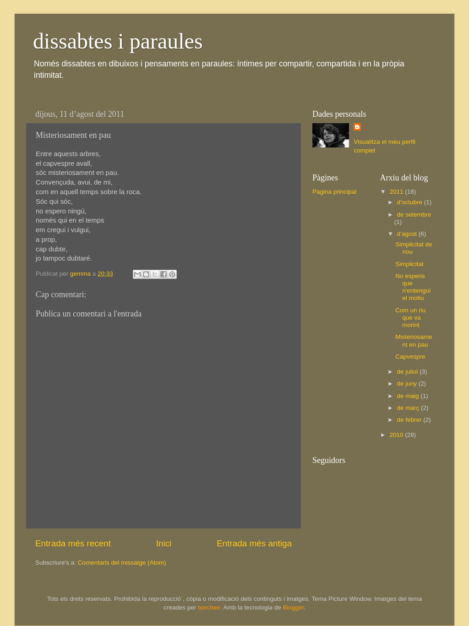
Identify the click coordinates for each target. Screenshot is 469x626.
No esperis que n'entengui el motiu (413, 287)
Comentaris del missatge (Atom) (122, 562)
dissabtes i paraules (118, 41)
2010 (397, 434)
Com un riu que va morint (410, 317)
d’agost (408, 233)
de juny (408, 383)
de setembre (414, 214)
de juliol (408, 371)
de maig (409, 395)
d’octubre (410, 202)
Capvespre (410, 356)
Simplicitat (409, 264)
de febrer (410, 419)
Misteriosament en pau (413, 340)
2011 (397, 191)
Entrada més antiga (254, 543)
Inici (164, 543)
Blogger (293, 607)
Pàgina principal (334, 191)
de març (409, 407)
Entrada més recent (73, 543)
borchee (209, 607)
